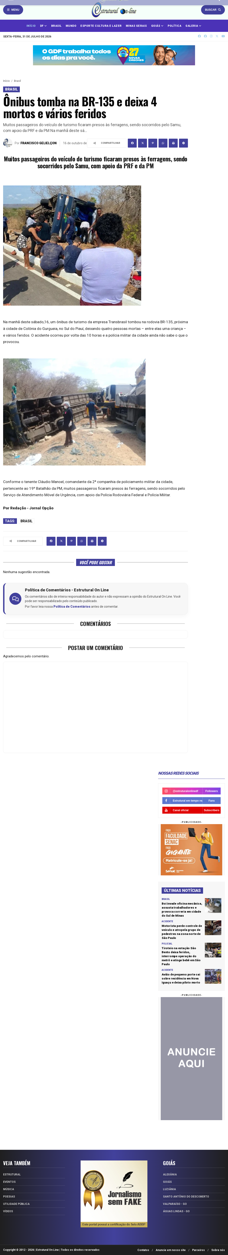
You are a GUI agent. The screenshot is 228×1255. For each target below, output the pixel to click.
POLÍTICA (174, 25)
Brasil (17, 80)
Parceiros (198, 1250)
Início (6, 80)
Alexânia (170, 1174)
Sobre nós (218, 1250)
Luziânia (169, 1189)
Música (8, 1189)
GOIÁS (157, 25)
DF (43, 25)
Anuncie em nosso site (171, 1250)
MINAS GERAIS (136, 25)
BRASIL (56, 25)
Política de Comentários (71, 606)
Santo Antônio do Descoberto (186, 1196)
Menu (13, 9)
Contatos (143, 1250)
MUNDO (71, 25)
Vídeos (8, 1211)
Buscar (213, 9)
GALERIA (193, 25)
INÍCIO (31, 25)
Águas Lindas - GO (176, 1211)
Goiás (167, 1181)
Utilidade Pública (16, 1204)
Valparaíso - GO (175, 1204)
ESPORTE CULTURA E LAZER (101, 25)
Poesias (9, 1196)
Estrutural (12, 1174)
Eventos (9, 1181)
